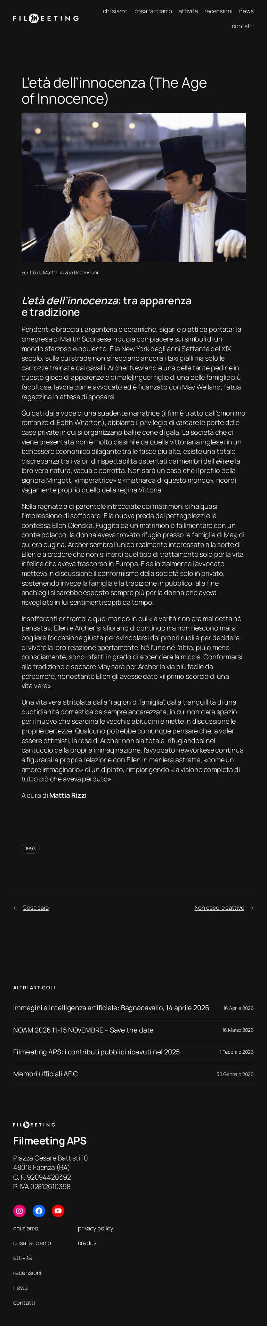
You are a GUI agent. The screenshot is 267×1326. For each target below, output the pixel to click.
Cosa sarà (36, 907)
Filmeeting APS (50, 1140)
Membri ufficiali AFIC (45, 1074)
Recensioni (86, 272)
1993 (30, 848)
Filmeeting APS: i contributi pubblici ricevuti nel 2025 (96, 1052)
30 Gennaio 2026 (235, 1074)
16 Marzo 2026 (238, 1030)
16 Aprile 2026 (238, 1008)
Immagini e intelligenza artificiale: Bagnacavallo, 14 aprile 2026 (111, 1008)
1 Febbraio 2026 (237, 1051)
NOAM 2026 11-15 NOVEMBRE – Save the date (83, 1030)
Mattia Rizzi (55, 272)
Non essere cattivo (219, 907)
